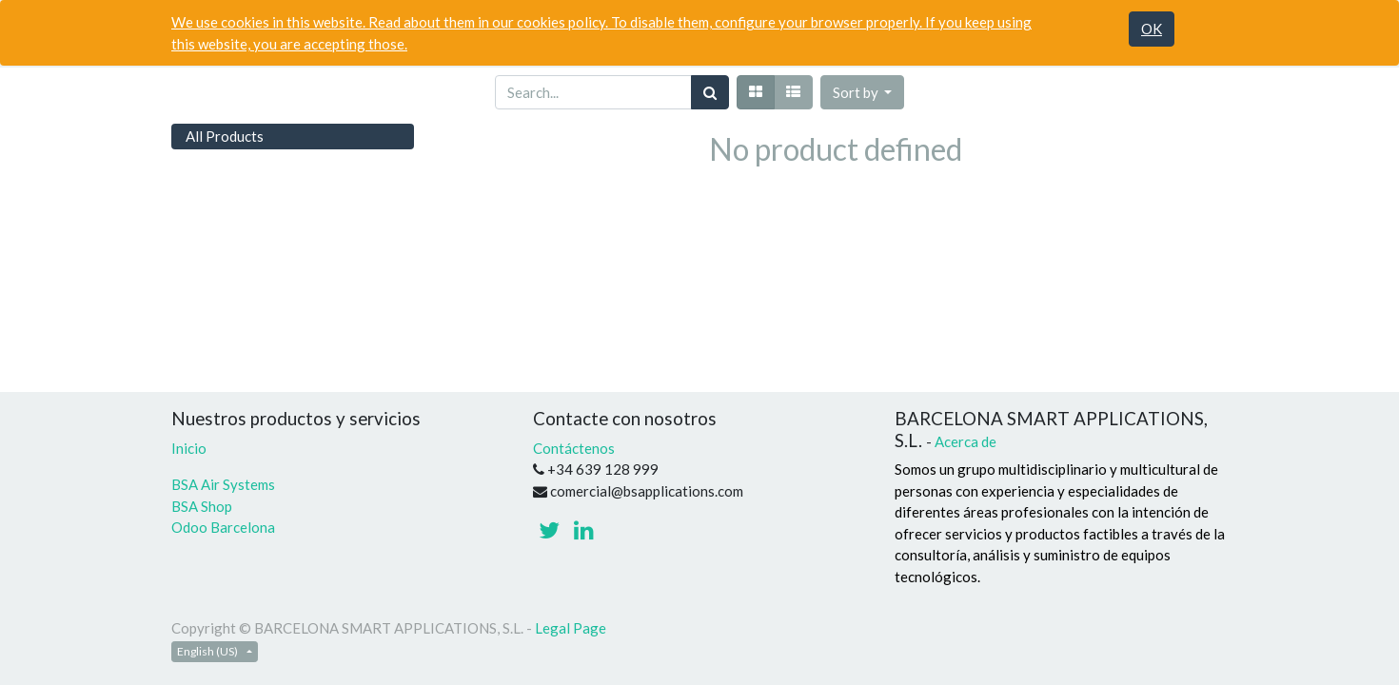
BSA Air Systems (224, 484)
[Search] (710, 92)
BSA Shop (201, 506)
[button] (862, 92)
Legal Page (570, 627)
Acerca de (965, 441)
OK (1151, 28)
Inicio (189, 448)
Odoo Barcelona (223, 527)
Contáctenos (574, 448)
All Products (225, 136)
